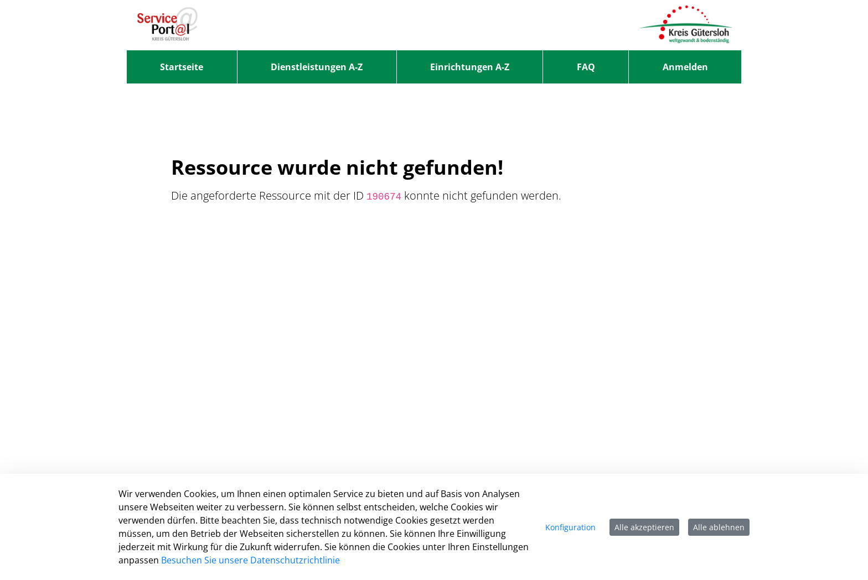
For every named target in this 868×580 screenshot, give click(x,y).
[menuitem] (182, 66)
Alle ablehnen (719, 527)
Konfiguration (570, 527)
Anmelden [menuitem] (685, 67)
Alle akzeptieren (644, 527)
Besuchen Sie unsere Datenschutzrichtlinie (250, 560)
